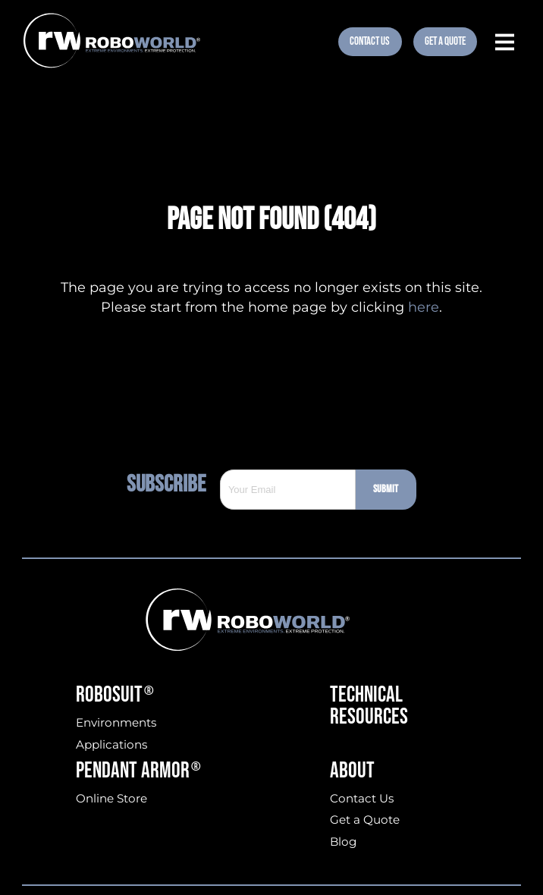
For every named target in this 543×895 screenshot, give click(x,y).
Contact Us (370, 41)
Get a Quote (365, 819)
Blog (343, 841)
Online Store (111, 798)
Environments (116, 722)
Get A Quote (445, 41)
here (423, 307)
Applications (111, 744)
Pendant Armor (138, 772)
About (352, 772)
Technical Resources (369, 706)
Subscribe (173, 483)
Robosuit (115, 696)
